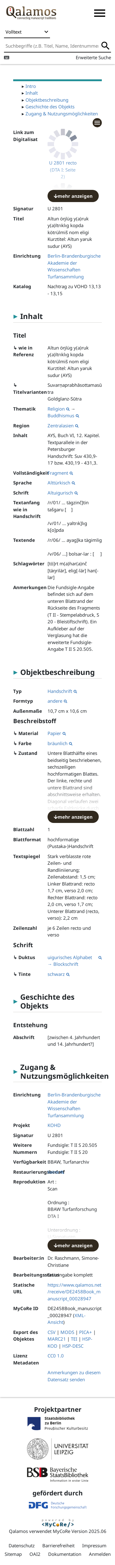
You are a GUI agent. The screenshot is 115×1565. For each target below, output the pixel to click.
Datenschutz (22, 1545)
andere (57, 701)
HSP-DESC (72, 1346)
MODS (67, 1332)
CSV (52, 1332)
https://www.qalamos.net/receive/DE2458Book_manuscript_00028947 (74, 1292)
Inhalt (31, 93)
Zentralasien (63, 425)
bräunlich (60, 743)
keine (56, 1172)
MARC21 (57, 1339)
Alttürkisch (61, 483)
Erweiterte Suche (93, 57)
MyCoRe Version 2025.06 (79, 1531)
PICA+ (85, 1332)
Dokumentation (64, 1554)
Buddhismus (63, 415)
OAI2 (34, 1554)
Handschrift (62, 691)
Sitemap (13, 1554)
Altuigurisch (63, 493)
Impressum (94, 1545)
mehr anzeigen (73, 196)
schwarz (59, 974)
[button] (99, 13)
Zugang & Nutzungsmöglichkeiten (61, 113)
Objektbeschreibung (46, 100)
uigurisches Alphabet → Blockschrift (75, 960)
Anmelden (100, 1554)
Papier (57, 733)
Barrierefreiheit (58, 1545)
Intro (30, 86)
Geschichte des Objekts (50, 106)
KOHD (54, 1125)
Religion (59, 409)
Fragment (60, 473)
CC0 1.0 (56, 1356)
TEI (74, 1339)
